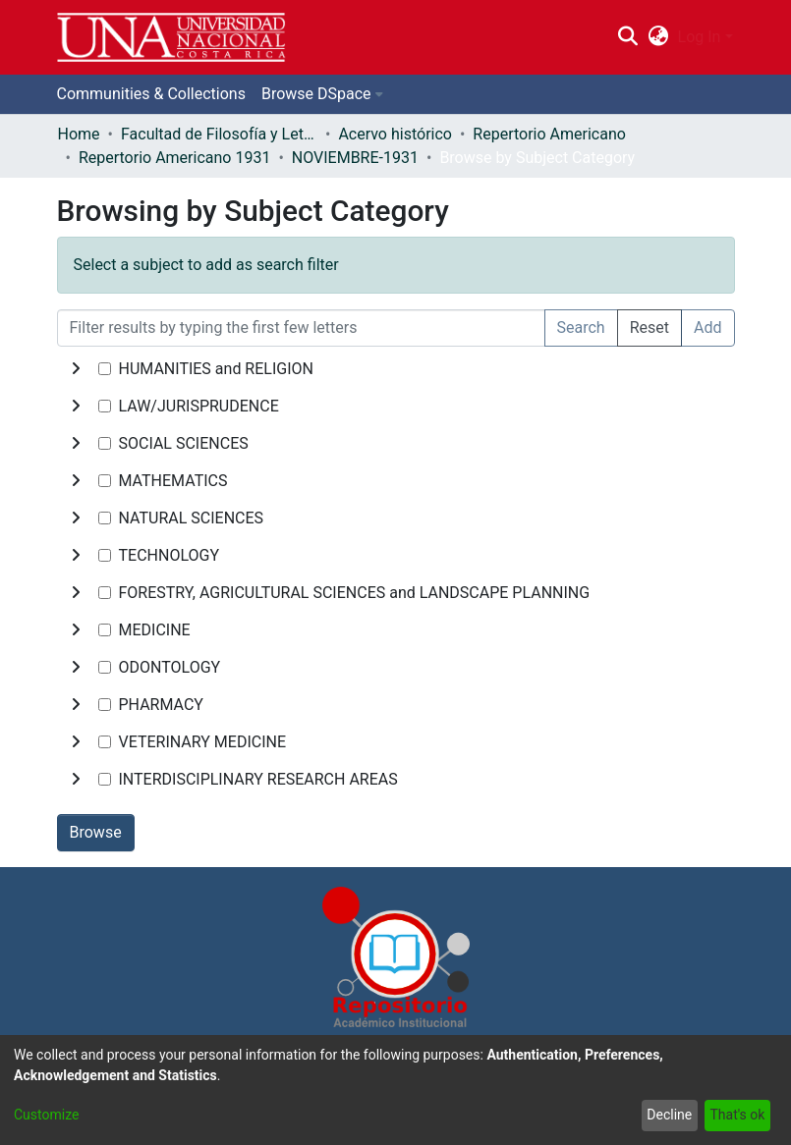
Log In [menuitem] (699, 36)
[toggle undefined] (75, 369)
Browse (96, 832)
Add (707, 327)
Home (79, 134)
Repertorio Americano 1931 (174, 157)
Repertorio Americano (549, 134)
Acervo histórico (395, 134)
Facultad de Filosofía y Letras (219, 134)
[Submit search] (628, 37)
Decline (669, 1114)
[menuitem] (658, 37)
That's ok (736, 1114)
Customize (46, 1114)
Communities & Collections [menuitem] (151, 93)
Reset (649, 327)
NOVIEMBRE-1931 (355, 157)
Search (581, 327)
